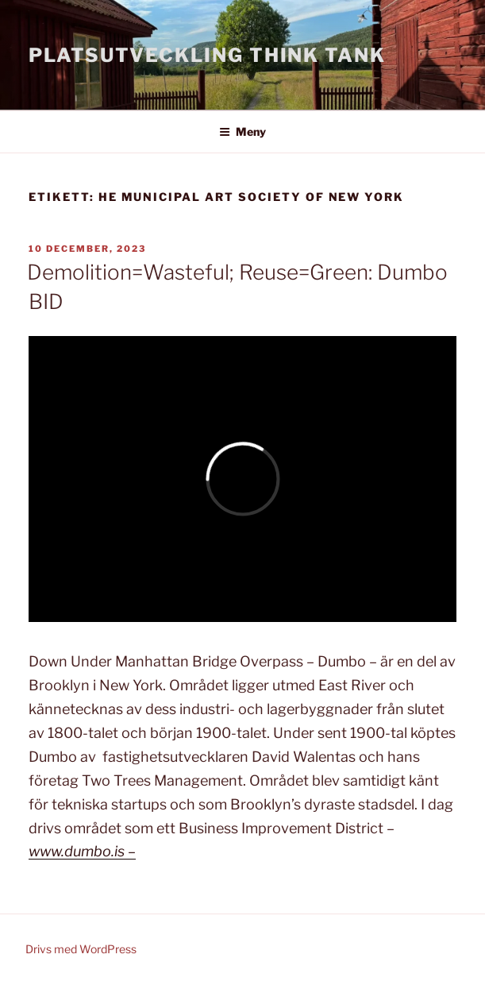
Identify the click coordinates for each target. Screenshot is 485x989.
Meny (242, 131)
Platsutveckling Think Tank (207, 55)
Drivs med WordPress (81, 949)
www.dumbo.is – (82, 851)
